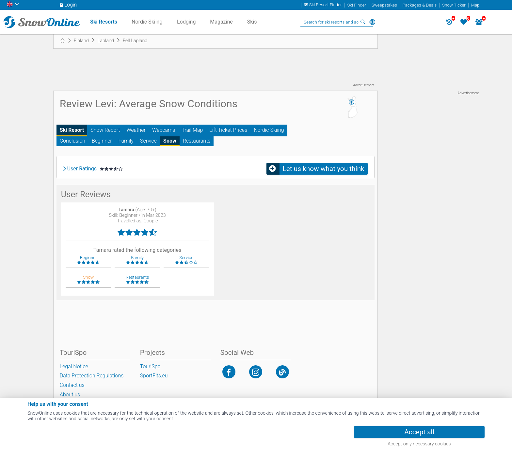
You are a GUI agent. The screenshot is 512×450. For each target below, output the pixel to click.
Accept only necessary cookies (419, 444)
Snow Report (105, 130)
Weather (136, 130)
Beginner (102, 141)
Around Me (372, 22)
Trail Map (192, 130)
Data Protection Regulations (92, 375)
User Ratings (82, 168)
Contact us (72, 385)
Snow (169, 141)
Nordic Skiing (269, 130)
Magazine (221, 22)
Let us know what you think (323, 169)
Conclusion (72, 141)
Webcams (163, 130)
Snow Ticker (454, 5)
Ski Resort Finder (325, 5)
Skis (252, 22)
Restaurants (197, 141)
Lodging (186, 22)
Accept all (419, 432)
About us (70, 394)
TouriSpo (150, 366)
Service (148, 141)
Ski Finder (356, 5)
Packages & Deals (419, 5)
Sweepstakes (384, 5)
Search (363, 22)
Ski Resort (72, 130)
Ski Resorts (103, 22)
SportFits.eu (154, 375)
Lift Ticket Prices (228, 130)
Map (475, 5)
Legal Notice (74, 366)
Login (70, 5)
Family (126, 141)
